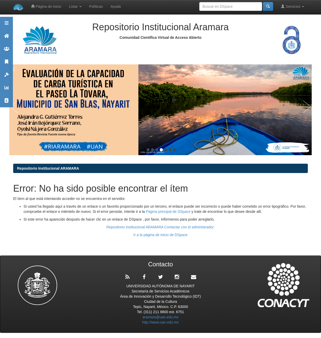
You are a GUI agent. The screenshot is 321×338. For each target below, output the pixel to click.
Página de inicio (46, 6)
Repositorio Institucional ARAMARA (48, 168)
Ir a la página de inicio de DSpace (160, 235)
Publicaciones (6, 64)
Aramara (6, 38)
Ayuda (116, 6)
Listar (75, 6)
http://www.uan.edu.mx (160, 322)
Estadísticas (6, 89)
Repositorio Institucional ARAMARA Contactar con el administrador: (160, 227)
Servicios (292, 6)
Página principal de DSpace (169, 211)
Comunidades (6, 51)
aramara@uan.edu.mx (160, 317)
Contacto (6, 102)
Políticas (96, 6)
